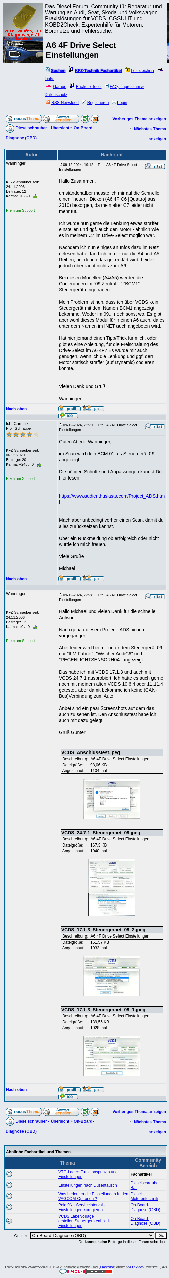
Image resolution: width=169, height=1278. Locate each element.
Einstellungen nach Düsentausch (87, 1185)
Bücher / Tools (86, 86)
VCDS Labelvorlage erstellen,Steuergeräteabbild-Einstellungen (84, 1221)
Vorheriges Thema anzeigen (139, 119)
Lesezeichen (139, 70)
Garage (56, 86)
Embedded (107, 1267)
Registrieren (95, 102)
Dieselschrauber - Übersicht (42, 128)
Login (119, 102)
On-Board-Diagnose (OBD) (145, 1207)
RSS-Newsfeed (62, 102)
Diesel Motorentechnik (144, 1196)
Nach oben (16, 409)
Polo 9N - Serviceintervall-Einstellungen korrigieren (81, 1207)
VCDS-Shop (135, 1267)
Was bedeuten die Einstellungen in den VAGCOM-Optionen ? (93, 1196)
